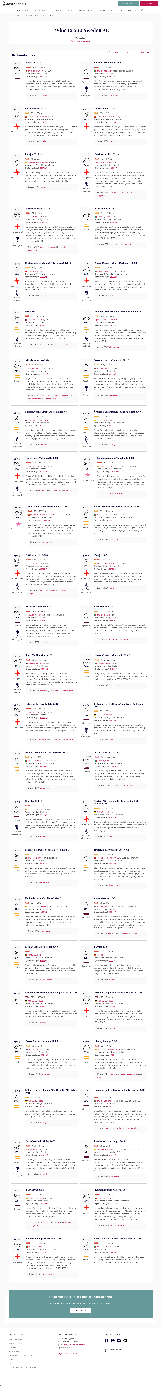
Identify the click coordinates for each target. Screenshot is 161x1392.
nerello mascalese (116, 192)
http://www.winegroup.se (80, 41)
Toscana (108, 71)
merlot (65, 396)
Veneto (108, 271)
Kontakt (120, 10)
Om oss (81, 10)
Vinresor (69, 10)
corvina (42, 490)
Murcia (39, 71)
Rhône (41, 320)
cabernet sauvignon (48, 396)
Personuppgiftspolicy (20, 1355)
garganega (113, 396)
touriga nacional (46, 979)
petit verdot (51, 399)
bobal (109, 493)
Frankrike (32, 320)
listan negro (44, 931)
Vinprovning (23, 10)
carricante (113, 244)
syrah (54, 344)
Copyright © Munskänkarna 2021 (70, 1354)
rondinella (68, 490)
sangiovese (113, 95)
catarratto (127, 244)
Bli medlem (14, 1351)
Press (11, 1359)
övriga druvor (118, 493)
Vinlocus (132, 10)
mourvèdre (67, 344)
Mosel (40, 271)
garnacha (44, 95)
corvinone (55, 490)
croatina (107, 1128)
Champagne (113, 320)
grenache (43, 344)
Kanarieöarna (112, 858)
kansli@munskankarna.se (74, 1345)
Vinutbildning (40, 10)
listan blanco (114, 885)
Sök (142, 10)
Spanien (32, 71)
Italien (100, 71)
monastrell (44, 1222)
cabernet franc (34, 399)
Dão (39, 955)
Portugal (32, 955)
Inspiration (56, 10)
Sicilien (108, 162)
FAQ (10, 1363)
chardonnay (114, 347)
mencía (43, 187)
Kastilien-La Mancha (117, 466)
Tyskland (32, 271)
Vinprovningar (16, 1339)
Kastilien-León (43, 117)
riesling (43, 296)
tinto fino (113, 1074)
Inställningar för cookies (22, 1367)
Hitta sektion (106, 10)
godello (43, 141)
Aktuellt (92, 10)
